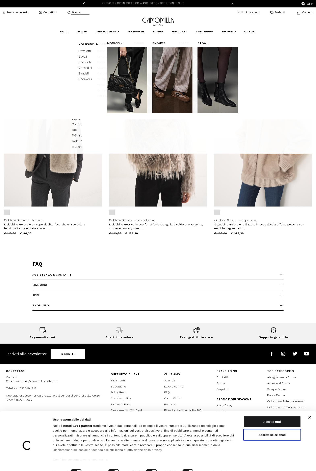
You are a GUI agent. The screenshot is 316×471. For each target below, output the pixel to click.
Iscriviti (68, 353)
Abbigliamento (12, 38)
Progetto (222, 389)
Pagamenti (118, 380)
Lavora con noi (174, 386)
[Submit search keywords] (69, 13)
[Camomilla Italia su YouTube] (306, 353)
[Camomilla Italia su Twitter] (294, 353)
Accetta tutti (272, 412)
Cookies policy (121, 398)
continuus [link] (204, 31)
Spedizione (118, 386)
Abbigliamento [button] (107, 31)
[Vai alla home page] (158, 21)
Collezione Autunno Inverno (286, 401)
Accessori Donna (278, 383)
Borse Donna (276, 395)
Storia (221, 383)
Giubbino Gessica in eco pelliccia (131, 220)
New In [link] (82, 31)
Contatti (222, 377)
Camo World (172, 398)
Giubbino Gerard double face (23, 220)
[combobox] (80, 12)
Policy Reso (118, 392)
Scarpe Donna (276, 389)
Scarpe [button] (158, 31)
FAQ (167, 392)
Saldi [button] (64, 31)
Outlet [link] (250, 31)
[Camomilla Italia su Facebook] (271, 353)
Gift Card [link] (179, 31)
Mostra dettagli (212, 463)
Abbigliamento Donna (281, 377)
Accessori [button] (135, 31)
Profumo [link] (228, 31)
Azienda (169, 380)
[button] (307, 4)
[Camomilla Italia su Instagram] (283, 353)
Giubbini (31, 38)
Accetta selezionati (272, 426)
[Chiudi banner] (309, 408)
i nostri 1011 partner (76, 416)
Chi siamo (172, 374)
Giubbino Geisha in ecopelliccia (235, 220)
